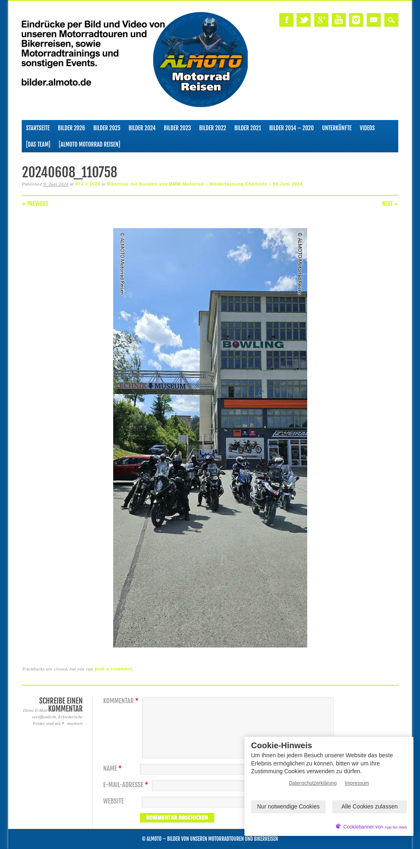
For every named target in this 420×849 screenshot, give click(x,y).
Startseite (38, 128)
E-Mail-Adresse (126, 785)
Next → (390, 203)
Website (113, 801)
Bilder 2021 (247, 128)
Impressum (357, 783)
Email (374, 20)
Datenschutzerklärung (313, 783)
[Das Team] (38, 144)
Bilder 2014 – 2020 (291, 128)
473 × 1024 (87, 183)
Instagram (356, 20)
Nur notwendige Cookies (288, 806)
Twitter (303, 20)
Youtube (339, 20)
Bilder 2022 (212, 128)
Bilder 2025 (106, 128)
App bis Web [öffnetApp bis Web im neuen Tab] (396, 827)
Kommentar (121, 701)
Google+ (321, 20)
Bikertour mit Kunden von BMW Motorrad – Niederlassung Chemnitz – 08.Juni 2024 (204, 183)
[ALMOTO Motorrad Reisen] (89, 144)
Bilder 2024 (141, 128)
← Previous (35, 203)
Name (113, 768)
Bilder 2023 (177, 128)
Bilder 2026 (71, 128)
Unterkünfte (337, 128)
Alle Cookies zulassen (370, 806)
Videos (367, 128)
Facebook (286, 20)
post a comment (113, 668)
